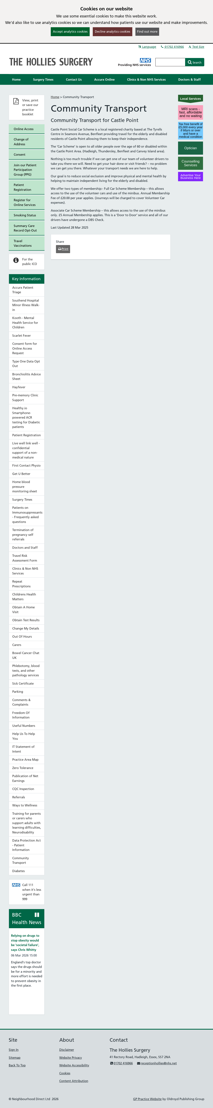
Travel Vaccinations (23, 243)
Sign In (14, 1050)
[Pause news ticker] (37, 915)
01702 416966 (172, 47)
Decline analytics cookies (112, 31)
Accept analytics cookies (70, 31)
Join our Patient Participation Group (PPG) (25, 169)
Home (55, 97)
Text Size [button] (196, 47)
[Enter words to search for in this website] (170, 62)
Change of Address (21, 141)
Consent (19, 155)
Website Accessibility (74, 1065)
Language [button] (147, 47)
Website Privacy (70, 1058)
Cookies (64, 1073)
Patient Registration (22, 187)
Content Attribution (73, 1081)
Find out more (147, 31)
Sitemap (14, 1058)
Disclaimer (66, 1050)
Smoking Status (25, 215)
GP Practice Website (147, 1099)
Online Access (23, 129)
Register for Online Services (25, 202)
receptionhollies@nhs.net (157, 1063)
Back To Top (17, 1065)
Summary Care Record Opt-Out (25, 228)
